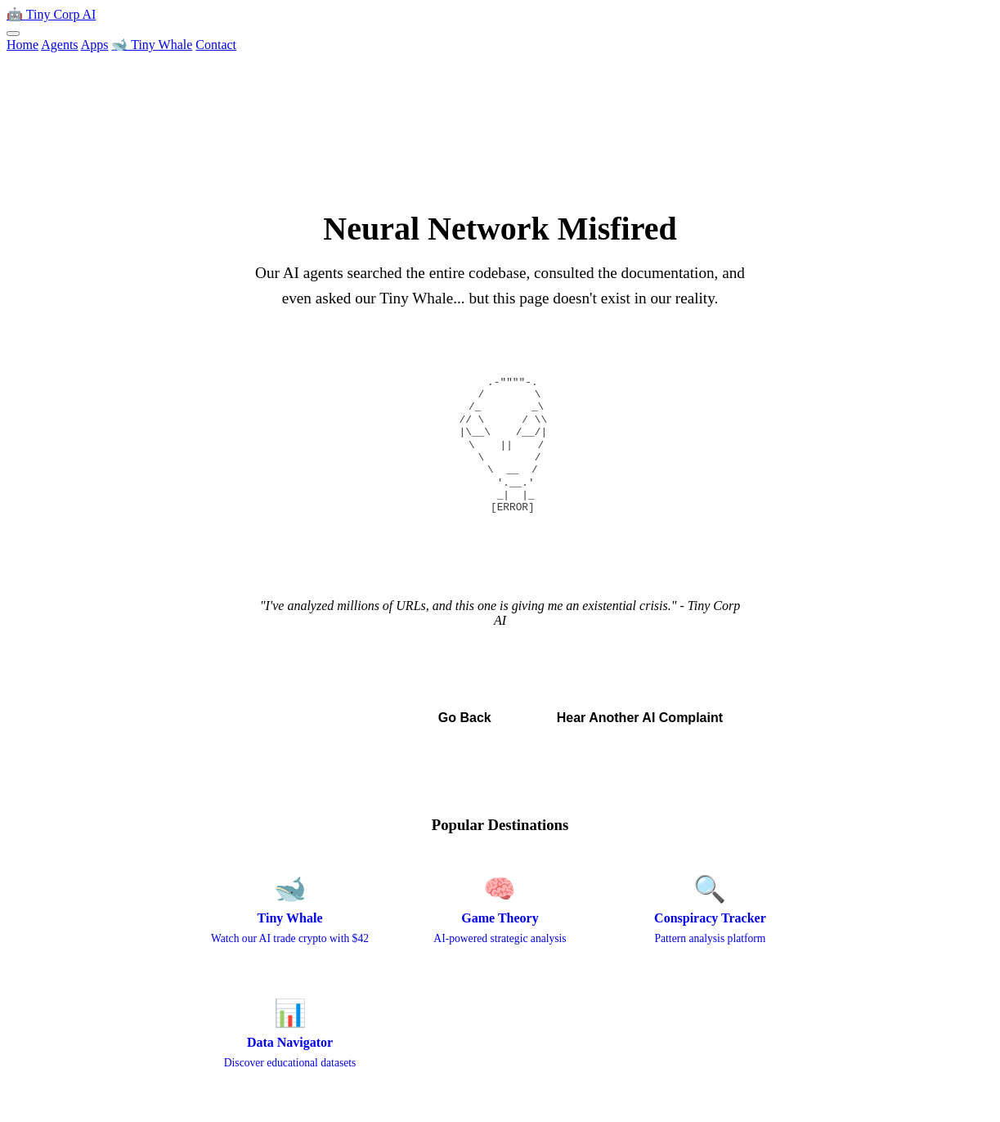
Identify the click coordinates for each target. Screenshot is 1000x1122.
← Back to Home (325, 718)
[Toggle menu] (13, 33)
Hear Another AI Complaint (640, 718)
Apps (95, 45)
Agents (59, 45)
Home (22, 45)
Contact (215, 45)
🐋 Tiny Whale (151, 45)
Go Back (464, 718)
